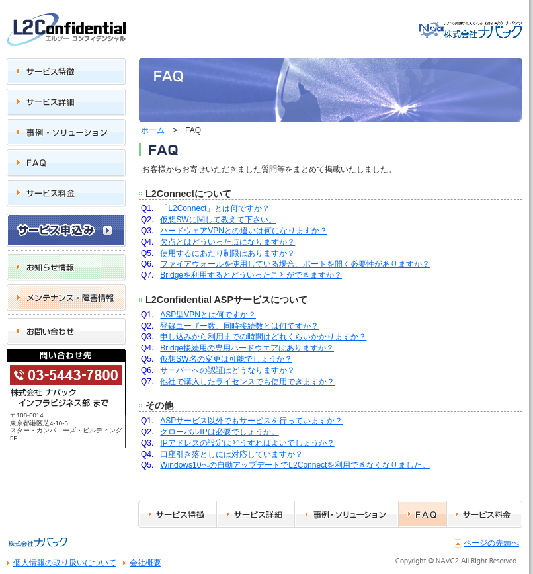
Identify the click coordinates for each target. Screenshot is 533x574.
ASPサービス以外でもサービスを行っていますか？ (251, 420)
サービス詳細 (241, 535)
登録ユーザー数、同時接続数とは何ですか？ (239, 326)
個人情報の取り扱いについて (64, 562)
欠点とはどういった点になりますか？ (227, 242)
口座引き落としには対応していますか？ (231, 454)
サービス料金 (471, 535)
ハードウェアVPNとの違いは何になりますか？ (243, 230)
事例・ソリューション (335, 535)
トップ (430, 57)
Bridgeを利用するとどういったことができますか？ (251, 275)
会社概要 (145, 562)
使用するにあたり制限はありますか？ (227, 253)
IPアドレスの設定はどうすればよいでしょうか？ (247, 443)
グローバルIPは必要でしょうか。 (219, 431)
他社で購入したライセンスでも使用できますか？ (247, 381)
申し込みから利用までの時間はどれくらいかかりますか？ (263, 336)
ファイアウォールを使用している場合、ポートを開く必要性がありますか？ (295, 263)
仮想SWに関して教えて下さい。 (218, 219)
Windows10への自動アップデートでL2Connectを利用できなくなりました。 (295, 465)
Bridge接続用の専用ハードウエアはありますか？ (247, 347)
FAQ (407, 535)
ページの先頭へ (491, 543)
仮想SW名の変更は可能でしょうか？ (226, 359)
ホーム (153, 130)
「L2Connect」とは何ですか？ (215, 208)
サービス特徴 (162, 535)
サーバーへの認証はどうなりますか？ (227, 370)
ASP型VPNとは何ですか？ (208, 314)
